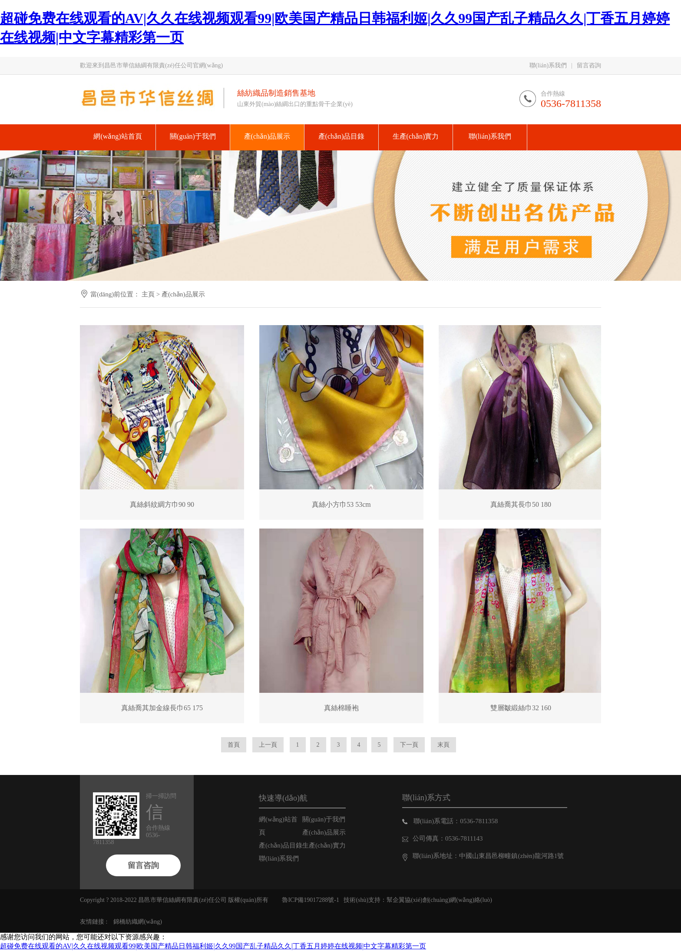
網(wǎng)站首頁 (278, 826)
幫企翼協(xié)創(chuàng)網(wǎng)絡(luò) (439, 900)
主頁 (148, 294)
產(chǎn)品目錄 (280, 845)
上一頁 (268, 745)
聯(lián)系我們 (548, 65)
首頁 (234, 745)
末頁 (443, 745)
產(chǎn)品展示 (183, 294)
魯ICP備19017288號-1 (310, 900)
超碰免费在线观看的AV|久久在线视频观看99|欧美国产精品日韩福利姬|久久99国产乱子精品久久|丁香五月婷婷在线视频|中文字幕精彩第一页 (213, 946)
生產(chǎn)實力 (324, 845)
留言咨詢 (589, 65)
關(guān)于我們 (323, 819)
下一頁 (409, 745)
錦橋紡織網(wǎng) (137, 921)
